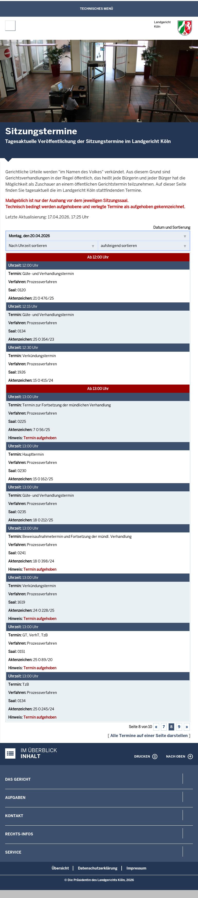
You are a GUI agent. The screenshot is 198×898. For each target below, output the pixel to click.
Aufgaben (15, 797)
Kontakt (14, 816)
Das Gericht (18, 779)
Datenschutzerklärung (98, 868)
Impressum (136, 868)
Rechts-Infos (19, 834)
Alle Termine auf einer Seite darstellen (149, 735)
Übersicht (60, 868)
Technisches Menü (96, 9)
